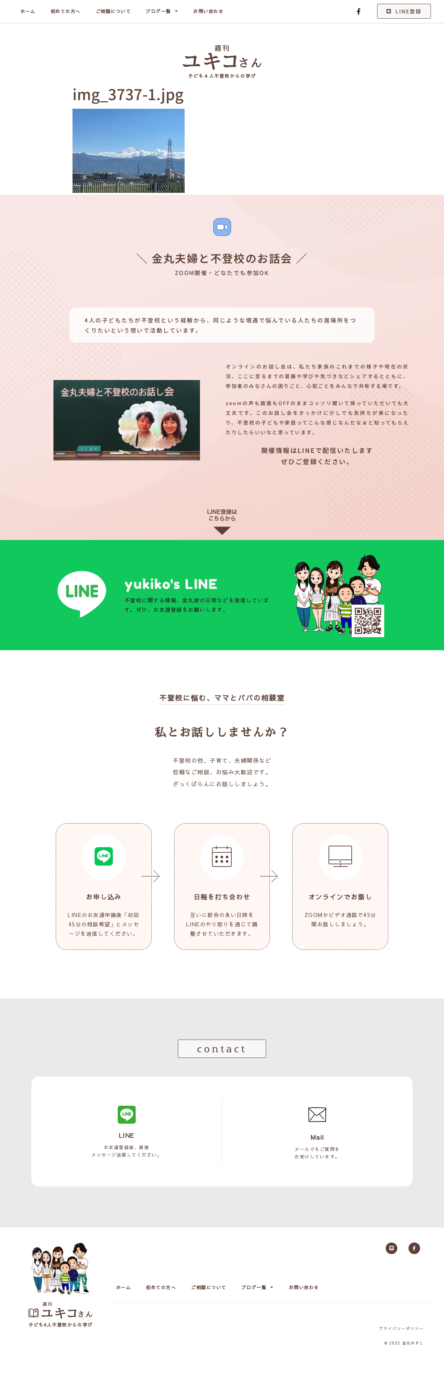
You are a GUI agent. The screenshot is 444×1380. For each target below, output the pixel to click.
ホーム (28, 11)
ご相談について (113, 11)
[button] (222, 1049)
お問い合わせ (208, 11)
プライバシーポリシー (401, 1328)
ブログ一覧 (162, 11)
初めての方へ (65, 11)
